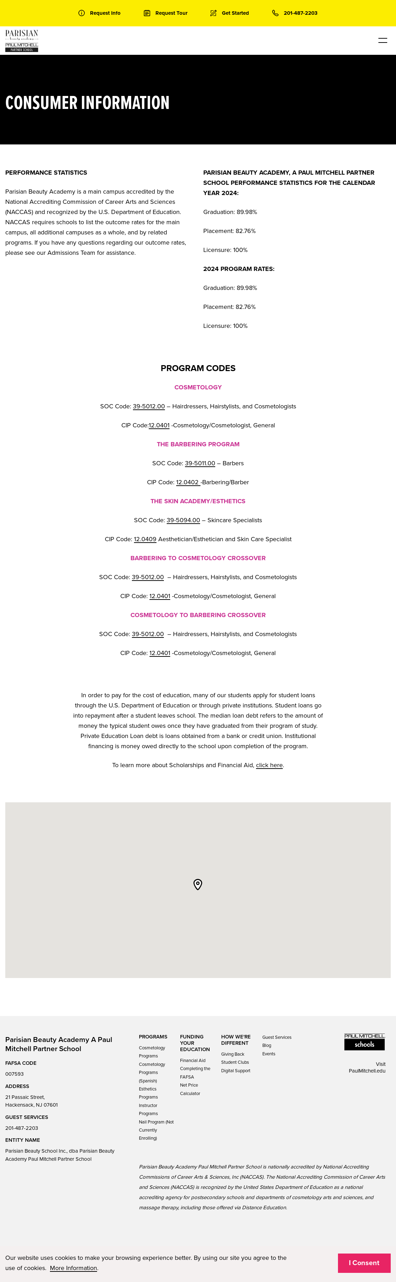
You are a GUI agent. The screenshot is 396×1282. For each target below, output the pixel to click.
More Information (73, 1268)
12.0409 (145, 539)
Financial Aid (192, 1060)
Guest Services (277, 1037)
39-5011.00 (200, 463)
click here (269, 765)
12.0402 (188, 482)
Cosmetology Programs (152, 1052)
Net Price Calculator (190, 1089)
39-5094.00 (183, 520)
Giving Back (232, 1054)
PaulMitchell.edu (367, 1071)
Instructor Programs (148, 1109)
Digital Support (235, 1071)
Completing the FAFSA (195, 1073)
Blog (266, 1045)
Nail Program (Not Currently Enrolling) (156, 1130)
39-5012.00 (149, 406)
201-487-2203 (21, 1128)
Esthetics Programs (148, 1093)
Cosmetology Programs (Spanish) (152, 1073)
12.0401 (159, 425)
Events (268, 1054)
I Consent (364, 1263)
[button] (197, 884)
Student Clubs (235, 1062)
